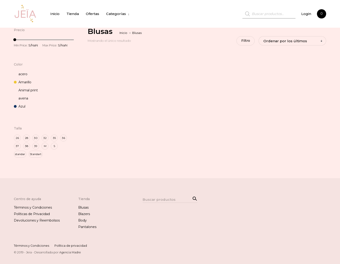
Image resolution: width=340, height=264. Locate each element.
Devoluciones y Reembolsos (37, 220)
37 (17, 146)
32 (45, 138)
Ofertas (93, 14)
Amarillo (22, 82)
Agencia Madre (70, 252)
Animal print (26, 90)
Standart (36, 154)
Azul (19, 106)
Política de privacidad (70, 245)
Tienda (73, 14)
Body (82, 220)
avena (21, 98)
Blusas (83, 207)
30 (36, 138)
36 (63, 138)
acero (20, 74)
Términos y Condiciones (33, 207)
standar (20, 154)
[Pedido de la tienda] (292, 40)
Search (194, 198)
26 (17, 138)
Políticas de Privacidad (32, 214)
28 (26, 138)
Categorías (117, 14)
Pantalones (87, 227)
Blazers (84, 214)
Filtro (244, 41)
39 (35, 146)
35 (54, 138)
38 (26, 146)
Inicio (55, 14)
